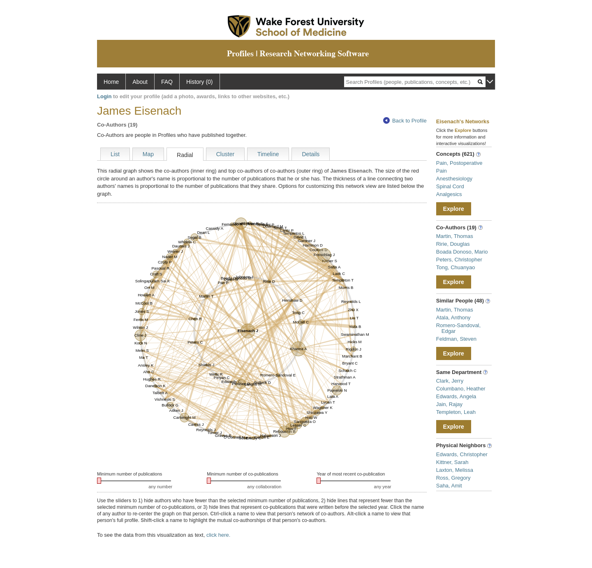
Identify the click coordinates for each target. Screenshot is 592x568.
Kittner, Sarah (452, 462)
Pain (441, 171)
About (140, 82)
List (115, 154)
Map (148, 154)
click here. (218, 535)
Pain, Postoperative (459, 163)
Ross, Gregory (453, 478)
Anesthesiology (454, 178)
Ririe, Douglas (453, 244)
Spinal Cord (450, 186)
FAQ (167, 82)
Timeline (268, 154)
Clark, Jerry (449, 381)
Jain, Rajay (449, 404)
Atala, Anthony (453, 317)
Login (104, 96)
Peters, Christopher (459, 259)
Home (111, 82)
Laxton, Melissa (454, 470)
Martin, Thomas (454, 236)
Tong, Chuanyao (455, 267)
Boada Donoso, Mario (462, 252)
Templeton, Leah (456, 412)
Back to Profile (405, 121)
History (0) (199, 82)
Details (310, 154)
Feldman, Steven (456, 339)
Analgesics (449, 194)
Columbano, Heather (461, 389)
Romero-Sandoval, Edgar (458, 328)
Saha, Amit (449, 486)
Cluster (225, 154)
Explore (453, 208)
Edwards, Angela (456, 396)
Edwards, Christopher (462, 454)
